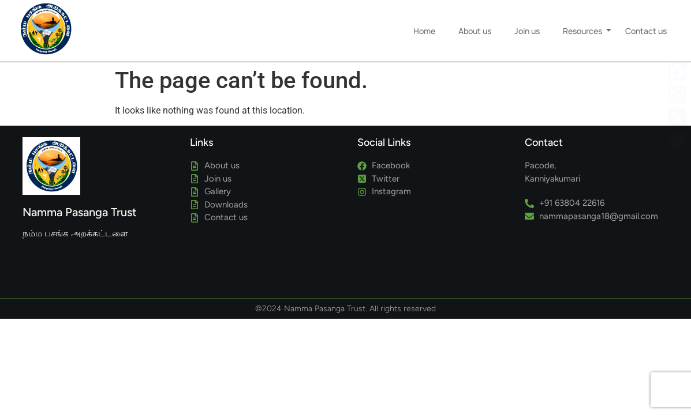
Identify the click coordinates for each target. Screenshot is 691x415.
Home (424, 25)
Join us (527, 25)
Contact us (646, 25)
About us (474, 25)
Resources (585, 25)
